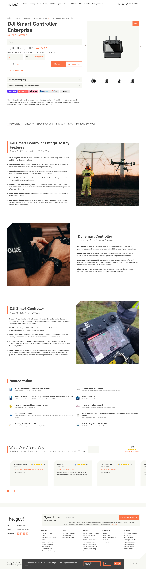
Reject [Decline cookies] (107, 564)
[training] (126, 4)
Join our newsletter (127, 517)
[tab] (14, 124)
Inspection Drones (89, 542)
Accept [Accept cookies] (117, 564)
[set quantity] (13, 64)
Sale (43, 535)
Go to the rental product (15, 70)
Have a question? (74, 64)
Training (32, 4)
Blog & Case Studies (130, 533)
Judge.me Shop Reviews (108, 469)
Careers (105, 540)
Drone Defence (47, 549)
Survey (45, 4)
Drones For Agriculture (90, 546)
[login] (123, 4)
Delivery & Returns (68, 537)
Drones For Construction (91, 533)
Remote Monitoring (48, 551)
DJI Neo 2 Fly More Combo (65, 469)
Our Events (106, 535)
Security (87, 4)
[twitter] (24, 534)
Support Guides (129, 544)
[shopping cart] (119, 4)
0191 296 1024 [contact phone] (134, 4)
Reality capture (97, 4)
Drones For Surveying (89, 540)
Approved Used (47, 533)
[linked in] (18, 534)
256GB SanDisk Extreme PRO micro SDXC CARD (29, 469)
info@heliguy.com (23, 529)
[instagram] (27, 534)
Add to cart (57, 64)
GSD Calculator (129, 537)
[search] (115, 4)
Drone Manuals (128, 549)
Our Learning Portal (109, 537)
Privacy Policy (113, 524)
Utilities (74, 4)
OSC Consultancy (48, 542)
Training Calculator (130, 540)
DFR (80, 4)
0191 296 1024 (21, 526)
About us (106, 533)
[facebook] (21, 534)
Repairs (59, 4)
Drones (25, 4)
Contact (106, 542)
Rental (39, 4)
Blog (65, 4)
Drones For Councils (89, 544)
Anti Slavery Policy (68, 535)
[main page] (13, 4)
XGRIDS (52, 4)
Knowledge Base (129, 546)
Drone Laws (127, 535)
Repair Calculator (129, 542)
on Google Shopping (132, 451)
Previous (85, 46)
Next (140, 46)
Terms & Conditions (68, 533)
